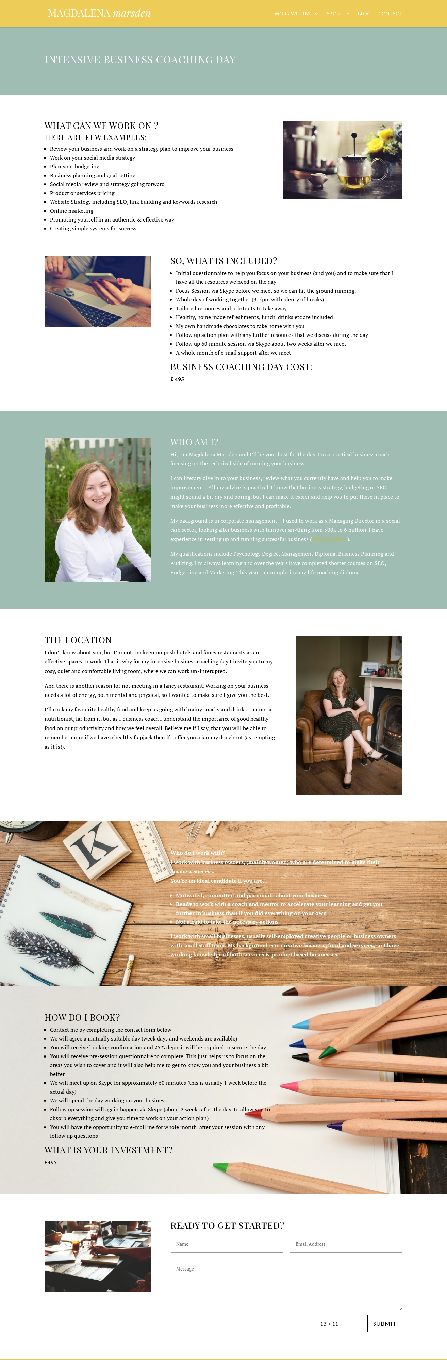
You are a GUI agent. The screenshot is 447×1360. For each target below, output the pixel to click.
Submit (385, 1323)
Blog (364, 13)
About (335, 13)
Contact (390, 13)
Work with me (293, 13)
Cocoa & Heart (329, 539)
